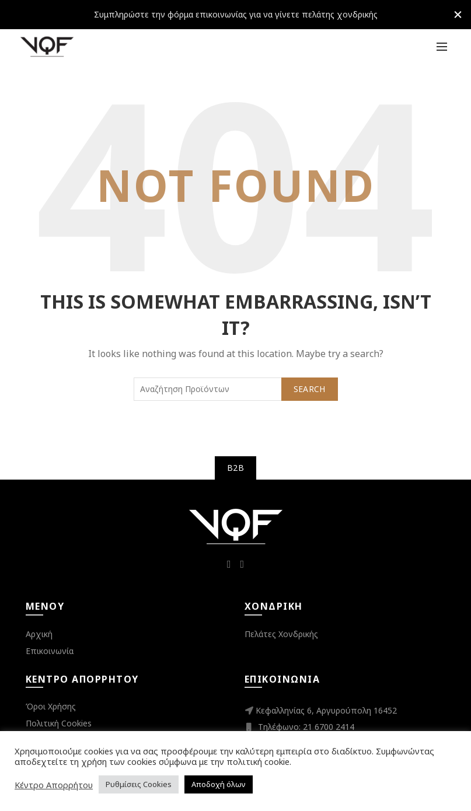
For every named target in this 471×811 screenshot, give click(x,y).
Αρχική (39, 633)
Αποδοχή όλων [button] (218, 784)
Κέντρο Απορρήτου (54, 784)
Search (310, 388)
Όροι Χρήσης (51, 706)
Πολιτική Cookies (59, 723)
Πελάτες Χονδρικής (281, 633)
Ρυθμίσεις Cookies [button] (139, 784)
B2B (235, 467)
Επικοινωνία (50, 650)
